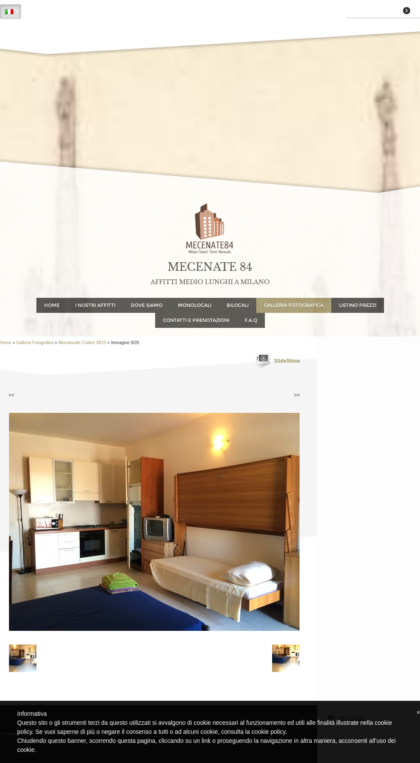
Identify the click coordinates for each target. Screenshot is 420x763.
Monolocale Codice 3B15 (82, 342)
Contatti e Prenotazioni (196, 320)
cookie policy (268, 731)
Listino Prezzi (357, 305)
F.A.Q (251, 320)
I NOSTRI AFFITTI (95, 305)
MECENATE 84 (210, 267)
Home (52, 305)
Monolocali (194, 305)
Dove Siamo (146, 305)
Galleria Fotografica (294, 305)
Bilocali (238, 305)
